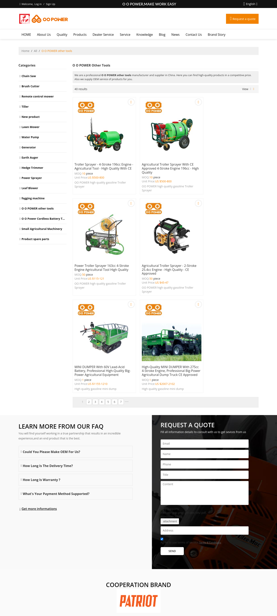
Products (79, 34)
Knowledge (144, 34)
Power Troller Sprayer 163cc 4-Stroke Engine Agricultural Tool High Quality (228, 162)
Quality (62, 34)
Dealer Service (103, 34)
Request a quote (243, 19)
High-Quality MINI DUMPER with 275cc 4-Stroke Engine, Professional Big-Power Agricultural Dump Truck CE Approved (227, 264)
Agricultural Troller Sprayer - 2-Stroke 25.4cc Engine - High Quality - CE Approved (101, 262)
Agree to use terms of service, (191, 436)
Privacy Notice (146, 608)
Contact (124, 608)
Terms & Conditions (210, 437)
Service (125, 34)
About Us (44, 34)
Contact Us (194, 34)
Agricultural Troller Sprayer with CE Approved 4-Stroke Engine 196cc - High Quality (164, 164)
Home (26, 51)
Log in (38, 4)
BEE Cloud (177, 612)
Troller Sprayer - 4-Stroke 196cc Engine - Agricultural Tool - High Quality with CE (98, 164)
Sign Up (50, 4)
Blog (162, 34)
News (175, 34)
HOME (26, 34)
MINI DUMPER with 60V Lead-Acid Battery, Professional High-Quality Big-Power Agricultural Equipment (163, 262)
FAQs (133, 608)
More (23, 570)
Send (172, 446)
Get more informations (39, 403)
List (250, 89)
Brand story (216, 34)
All (35, 51)
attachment (170, 416)
